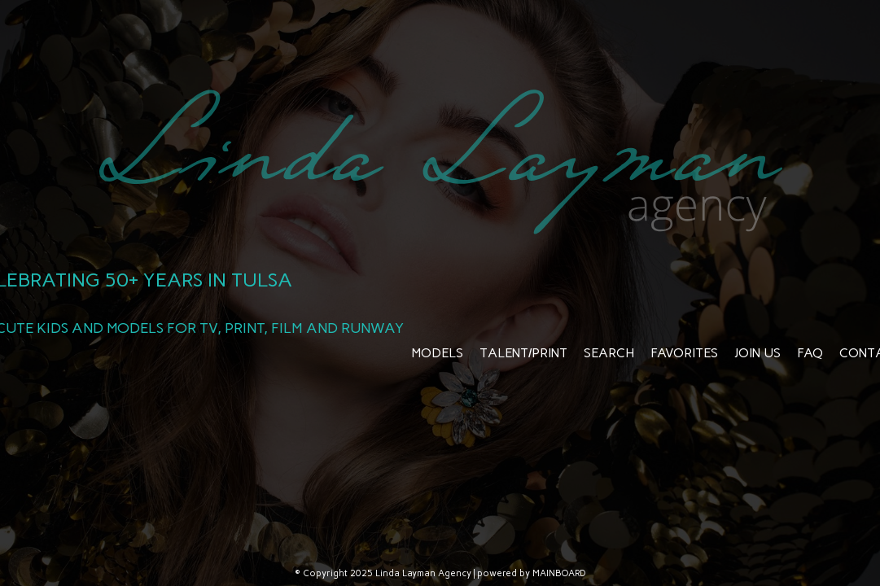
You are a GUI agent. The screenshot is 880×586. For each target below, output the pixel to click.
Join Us (757, 353)
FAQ (810, 353)
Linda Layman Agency (440, 161)
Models (437, 353)
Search (609, 353)
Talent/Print (523, 353)
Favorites (684, 353)
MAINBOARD (559, 573)
